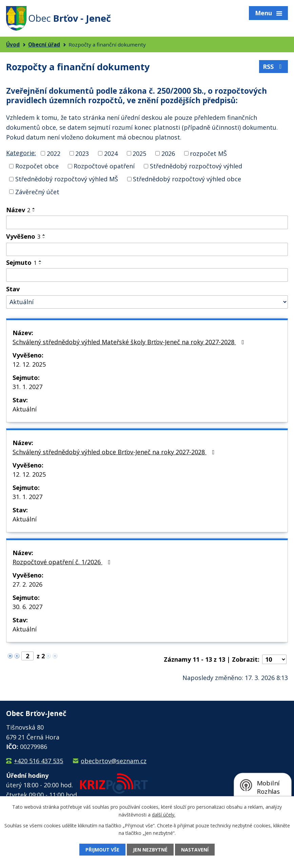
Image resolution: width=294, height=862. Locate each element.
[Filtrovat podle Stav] (147, 302)
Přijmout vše (102, 849)
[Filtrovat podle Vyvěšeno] (147, 249)
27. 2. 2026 (27, 584)
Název (18, 210)
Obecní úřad (44, 44)
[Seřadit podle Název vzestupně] (34, 208)
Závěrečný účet (37, 191)
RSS (274, 66)
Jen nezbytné (150, 849)
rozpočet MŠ (208, 153)
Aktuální (25, 409)
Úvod (13, 44)
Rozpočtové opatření (104, 166)
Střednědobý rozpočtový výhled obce (187, 179)
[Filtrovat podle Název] (147, 222)
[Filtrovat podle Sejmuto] (147, 275)
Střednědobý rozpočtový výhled (196, 166)
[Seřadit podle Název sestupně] (34, 211)
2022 (53, 153)
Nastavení (195, 849)
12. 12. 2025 (29, 364)
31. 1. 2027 (27, 387)
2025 (139, 153)
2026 (168, 153)
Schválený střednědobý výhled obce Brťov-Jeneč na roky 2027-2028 (115, 452)
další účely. (163, 814)
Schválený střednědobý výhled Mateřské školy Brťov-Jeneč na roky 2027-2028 (130, 342)
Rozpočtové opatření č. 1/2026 (63, 562)
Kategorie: (21, 153)
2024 (111, 153)
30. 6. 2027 (27, 607)
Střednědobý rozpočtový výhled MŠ (66, 179)
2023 (82, 153)
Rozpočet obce (37, 166)
